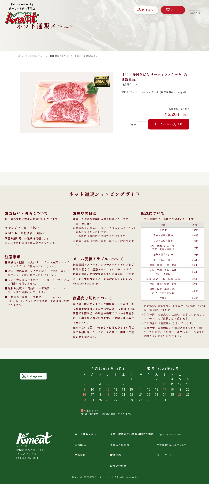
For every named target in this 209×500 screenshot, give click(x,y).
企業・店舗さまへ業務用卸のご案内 (132, 434)
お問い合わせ (118, 466)
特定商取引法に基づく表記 (172, 444)
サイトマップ (164, 454)
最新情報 (80, 455)
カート (172, 10)
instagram (32, 375)
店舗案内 (115, 455)
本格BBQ (80, 445)
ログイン (145, 10)
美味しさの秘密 (119, 445)
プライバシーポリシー (169, 434)
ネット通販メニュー (87, 434)
